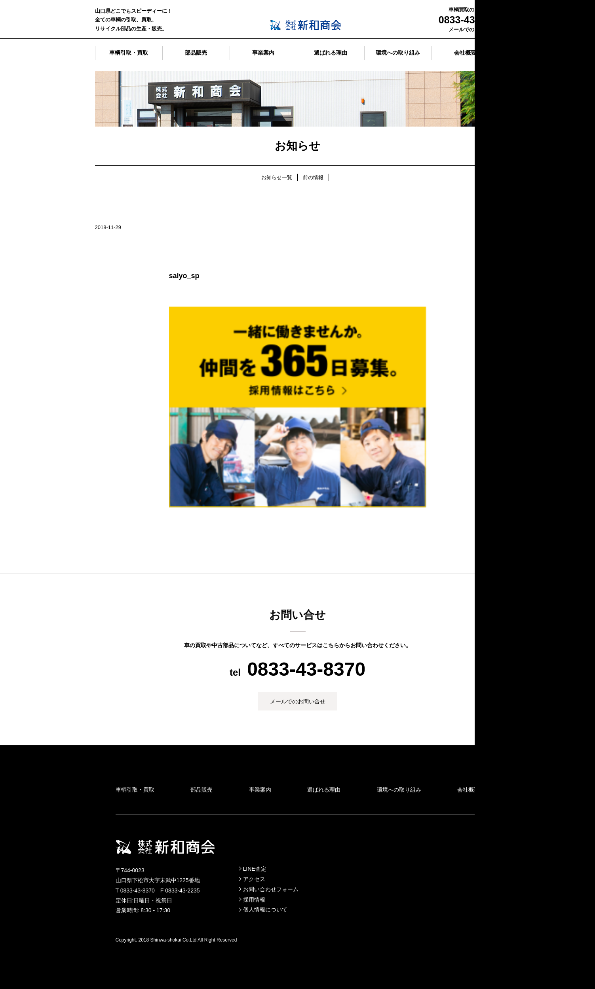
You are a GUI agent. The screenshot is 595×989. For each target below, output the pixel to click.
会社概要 (468, 789)
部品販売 (201, 789)
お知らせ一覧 (276, 177)
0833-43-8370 (469, 19)
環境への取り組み (399, 789)
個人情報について (265, 909)
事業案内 (260, 789)
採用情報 (254, 899)
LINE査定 (254, 869)
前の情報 (313, 177)
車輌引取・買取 (135, 789)
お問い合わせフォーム (270, 889)
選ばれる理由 (323, 789)
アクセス (254, 879)
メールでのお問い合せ (474, 29)
